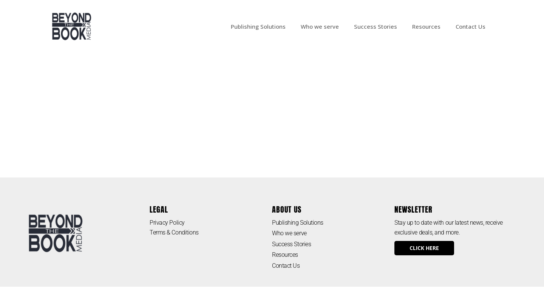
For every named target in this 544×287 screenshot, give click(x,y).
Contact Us (470, 26)
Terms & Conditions (175, 232)
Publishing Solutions (258, 26)
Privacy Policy (167, 222)
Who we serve (320, 26)
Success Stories (375, 26)
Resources (426, 26)
